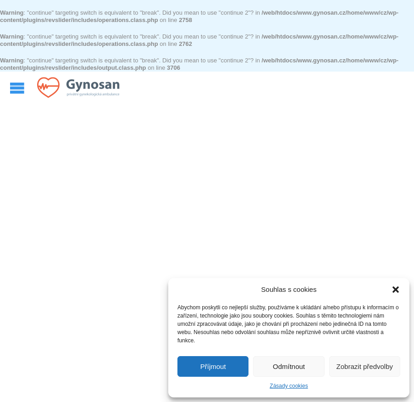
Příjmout (213, 366)
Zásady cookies (289, 386)
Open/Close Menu (18, 87)
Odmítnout (289, 366)
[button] (395, 289)
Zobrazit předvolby (365, 366)
